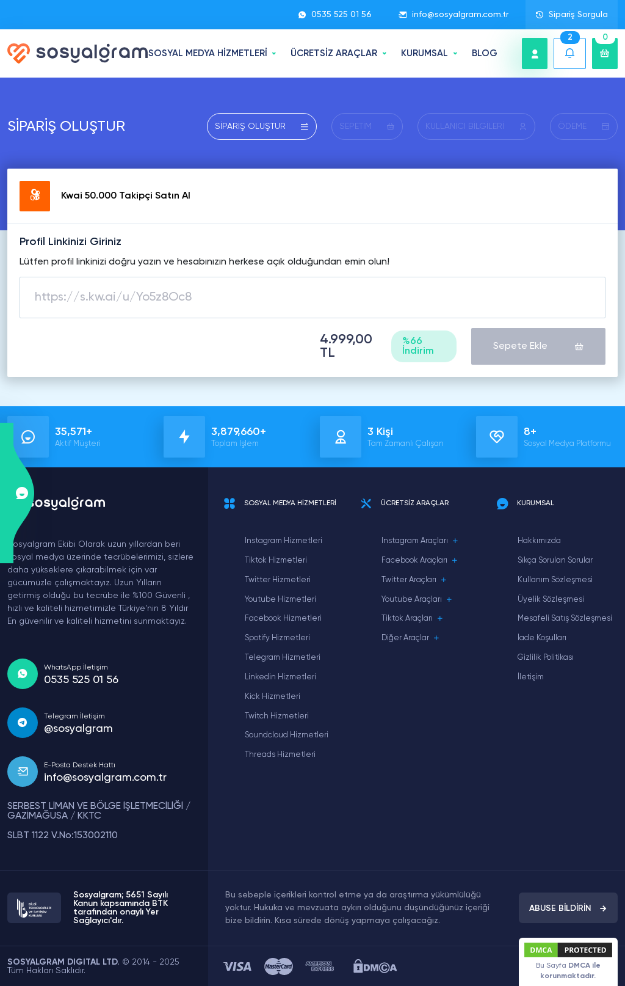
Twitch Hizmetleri (277, 716)
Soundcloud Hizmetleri (286, 735)
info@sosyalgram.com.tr (453, 14)
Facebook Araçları (419, 561)
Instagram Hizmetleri (283, 541)
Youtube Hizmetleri (280, 600)
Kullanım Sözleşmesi (555, 580)
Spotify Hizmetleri (277, 638)
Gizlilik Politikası (546, 658)
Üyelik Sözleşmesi (551, 600)
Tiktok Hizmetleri (276, 560)
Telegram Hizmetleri (282, 658)
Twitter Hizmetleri (278, 580)
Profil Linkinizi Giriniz (70, 241)
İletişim (531, 677)
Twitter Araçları (414, 580)
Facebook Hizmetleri (283, 619)
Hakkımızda (539, 541)
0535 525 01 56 (335, 14)
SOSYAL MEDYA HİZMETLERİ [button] (207, 53)
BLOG (484, 53)
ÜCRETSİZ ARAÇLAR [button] (334, 53)
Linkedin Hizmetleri (280, 677)
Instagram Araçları (420, 541)
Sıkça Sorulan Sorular (555, 560)
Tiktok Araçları (412, 619)
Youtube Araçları (417, 600)
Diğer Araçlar (410, 638)
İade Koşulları (542, 638)
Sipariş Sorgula (571, 14)
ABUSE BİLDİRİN (568, 908)
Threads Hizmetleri (280, 755)
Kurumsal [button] (424, 53)
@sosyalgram (78, 728)
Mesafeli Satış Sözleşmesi (565, 619)
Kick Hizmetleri (272, 697)
